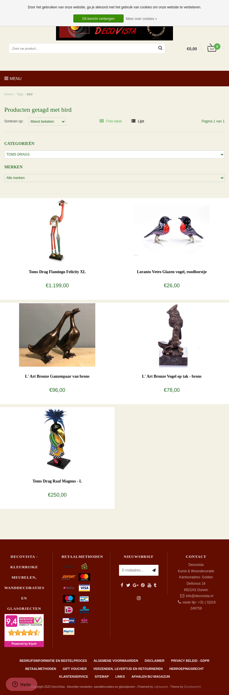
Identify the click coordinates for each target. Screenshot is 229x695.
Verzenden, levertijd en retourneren (128, 668)
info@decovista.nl (199, 596)
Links (120, 676)
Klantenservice (73, 676)
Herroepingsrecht (186, 668)
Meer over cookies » (141, 19)
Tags (19, 94)
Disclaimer (154, 660)
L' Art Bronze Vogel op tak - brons (172, 376)
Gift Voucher (75, 668)
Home (8, 94)
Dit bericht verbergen (98, 19)
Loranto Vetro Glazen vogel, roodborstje (172, 272)
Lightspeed (161, 686)
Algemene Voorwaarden (116, 660)
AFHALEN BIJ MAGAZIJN (150, 676)
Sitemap (102, 676)
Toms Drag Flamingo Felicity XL (57, 272)
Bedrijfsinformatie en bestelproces (53, 660)
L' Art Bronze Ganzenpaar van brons (57, 376)
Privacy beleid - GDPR (190, 660)
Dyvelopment (192, 686)
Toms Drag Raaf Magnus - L (57, 481)
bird (29, 94)
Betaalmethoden (40, 668)
